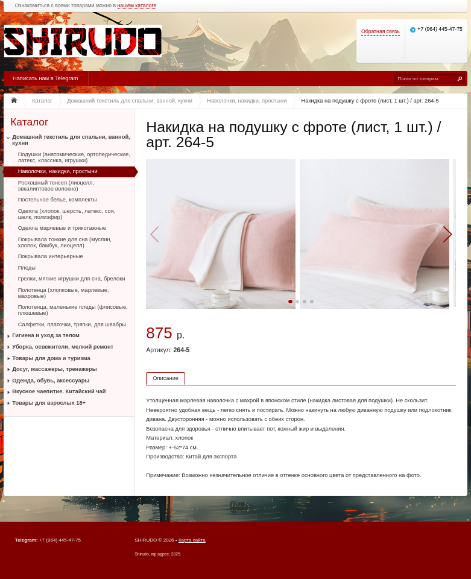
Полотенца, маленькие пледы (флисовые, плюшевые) (73, 310)
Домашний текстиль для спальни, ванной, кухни (71, 140)
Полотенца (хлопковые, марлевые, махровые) (63, 293)
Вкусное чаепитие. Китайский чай (59, 391)
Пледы (27, 268)
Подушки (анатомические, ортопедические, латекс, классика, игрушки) (74, 157)
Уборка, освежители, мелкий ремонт (62, 347)
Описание (166, 378)
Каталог (29, 122)
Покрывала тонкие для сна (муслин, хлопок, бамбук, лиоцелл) (65, 242)
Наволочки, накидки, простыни (58, 171)
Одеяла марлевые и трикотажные (62, 228)
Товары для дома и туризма (51, 358)
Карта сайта (192, 540)
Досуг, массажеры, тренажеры (54, 369)
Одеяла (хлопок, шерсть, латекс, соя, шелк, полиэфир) (67, 214)
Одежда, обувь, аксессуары (50, 381)
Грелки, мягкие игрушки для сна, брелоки (71, 279)
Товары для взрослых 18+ (49, 403)
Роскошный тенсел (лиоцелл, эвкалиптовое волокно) (56, 186)
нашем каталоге (137, 5)
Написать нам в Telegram (45, 78)
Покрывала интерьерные (50, 256)
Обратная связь (380, 31)
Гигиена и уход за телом (46, 335)
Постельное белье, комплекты (57, 200)
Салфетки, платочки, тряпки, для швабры (72, 324)
